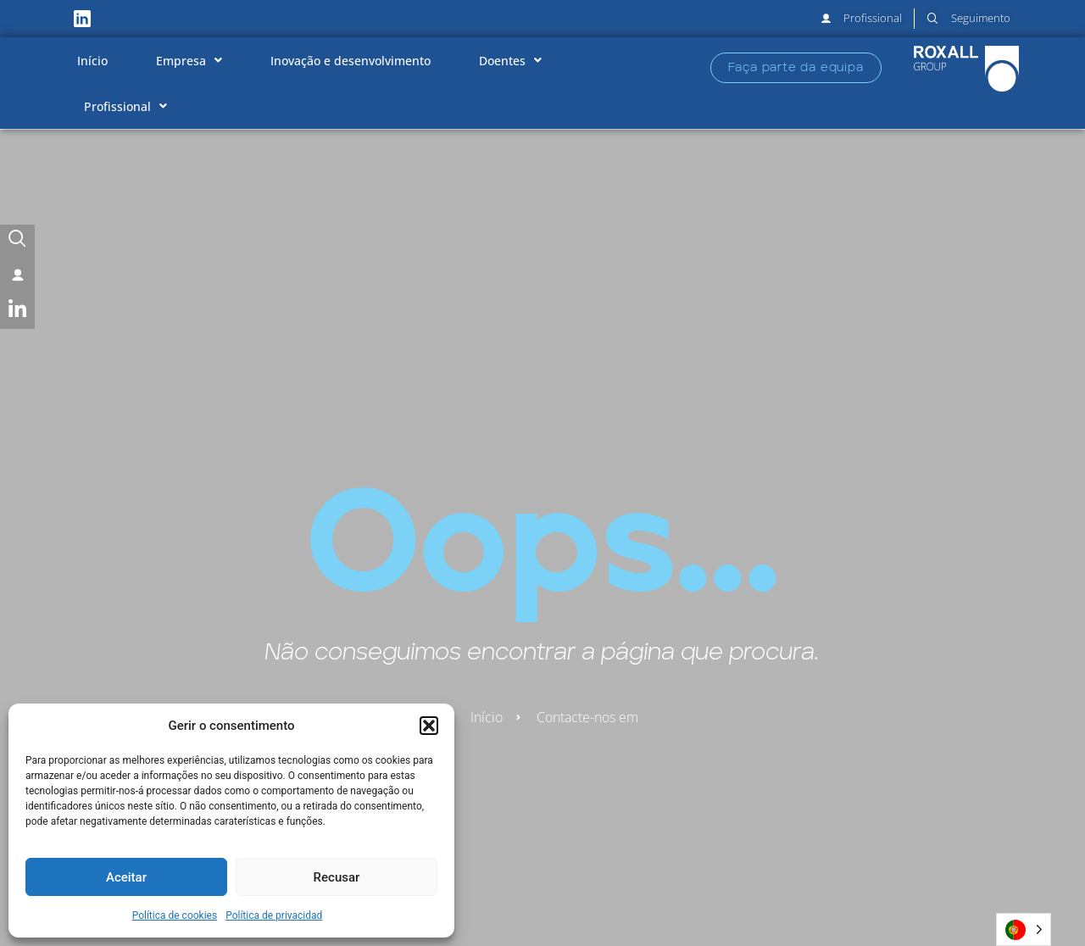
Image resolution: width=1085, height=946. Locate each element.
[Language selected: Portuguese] (1023, 929)
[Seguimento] (17, 242)
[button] (428, 725)
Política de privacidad (273, 915)
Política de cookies (175, 915)
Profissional (125, 106)
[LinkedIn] (17, 311)
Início (92, 61)
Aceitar (126, 877)
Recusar (337, 877)
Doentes (510, 60)
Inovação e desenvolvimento (350, 61)
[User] (17, 276)
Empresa (189, 60)
